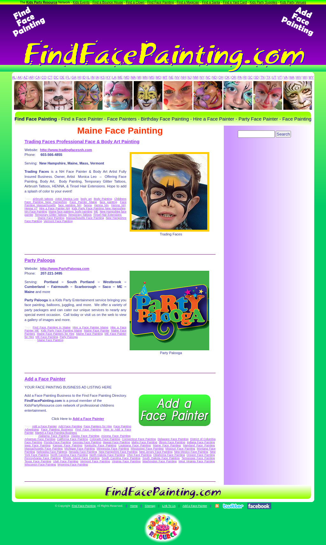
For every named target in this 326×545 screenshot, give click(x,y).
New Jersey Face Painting (156, 451)
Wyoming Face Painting (73, 464)
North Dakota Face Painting (107, 455)
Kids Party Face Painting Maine (61, 330)
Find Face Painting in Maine (52, 327)
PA (240, 77)
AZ (26, 77)
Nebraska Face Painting (52, 451)
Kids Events (81, 2)
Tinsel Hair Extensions (107, 214)
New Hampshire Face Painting (118, 451)
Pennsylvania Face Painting (43, 458)
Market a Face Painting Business (56, 432)
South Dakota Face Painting (161, 458)
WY (311, 77)
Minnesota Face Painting (113, 448)
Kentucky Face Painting (100, 445)
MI (139, 77)
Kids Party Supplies (263, 2)
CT (50, 77)
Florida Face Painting (57, 442)
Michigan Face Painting (79, 448)
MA (133, 77)
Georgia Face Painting (87, 442)
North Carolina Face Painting (69, 455)
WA (291, 77)
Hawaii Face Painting (116, 442)
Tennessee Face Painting (198, 458)
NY (202, 77)
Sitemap (150, 505)
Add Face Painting (70, 426)
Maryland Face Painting (199, 445)
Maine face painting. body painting (70, 211)
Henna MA (101, 205)
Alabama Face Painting (53, 435)
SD (256, 77)
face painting (108, 202)
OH (220, 77)
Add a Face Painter (45, 378)
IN (92, 77)
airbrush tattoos (43, 198)
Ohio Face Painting (139, 455)
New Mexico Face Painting (191, 451)
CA (37, 77)
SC (250, 77)
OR (233, 77)
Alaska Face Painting (85, 435)
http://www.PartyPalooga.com (64, 268)
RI (244, 77)
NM (195, 77)
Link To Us (168, 505)
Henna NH (118, 205)
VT (280, 77)
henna (88, 205)
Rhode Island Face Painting (81, 458)
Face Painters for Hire (98, 426)
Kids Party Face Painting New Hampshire (98, 208)
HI (79, 77)
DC (56, 77)
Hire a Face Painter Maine (90, 327)
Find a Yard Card (235, 2)
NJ (189, 77)
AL (14, 77)
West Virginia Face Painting (197, 461)
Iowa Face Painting (37, 445)
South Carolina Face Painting (121, 458)
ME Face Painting (47, 337)
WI (305, 77)
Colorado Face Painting (105, 439)
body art (86, 198)
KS (103, 77)
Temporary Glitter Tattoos (51, 214)
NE (171, 77)
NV (177, 77)
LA (114, 77)
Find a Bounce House (107, 2)
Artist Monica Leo (66, 198)
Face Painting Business (57, 429)
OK (227, 77)
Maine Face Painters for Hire (55, 333)
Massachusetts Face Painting (85, 218)
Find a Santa (211, 2)
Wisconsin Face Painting (40, 464)
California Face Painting (72, 439)
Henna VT (31, 208)
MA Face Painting (36, 211)
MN (145, 77)
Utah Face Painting (65, 461)
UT (274, 77)
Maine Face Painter (96, 330)
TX (268, 77)
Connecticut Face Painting (139, 439)
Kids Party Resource (42, 2)
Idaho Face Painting (144, 442)
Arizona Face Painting (116, 435)
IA (97, 77)
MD (127, 77)
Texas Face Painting (38, 461)
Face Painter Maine (83, 202)
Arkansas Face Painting (40, 439)
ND (214, 77)
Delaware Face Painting (173, 439)
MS (151, 77)
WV (298, 77)
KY (108, 77)
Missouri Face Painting (180, 448)
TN (262, 77)
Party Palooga (40, 260)
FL (68, 77)
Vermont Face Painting (58, 221)
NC (208, 77)
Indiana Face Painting (201, 442)
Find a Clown (135, 2)
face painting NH (69, 205)
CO (43, 77)
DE (62, 77)
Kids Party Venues (293, 2)
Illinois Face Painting (172, 442)
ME (120, 77)
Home (134, 505)
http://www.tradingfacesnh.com (66, 150)
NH (183, 77)
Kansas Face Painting (67, 445)
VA (286, 77)
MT (165, 77)
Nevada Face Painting (83, 451)
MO (158, 77)
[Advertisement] (163, 21)
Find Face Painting (160, 2)
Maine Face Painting (51, 218)
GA (74, 77)
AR (31, 77)
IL (88, 77)
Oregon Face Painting (201, 455)
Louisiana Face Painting (134, 445)
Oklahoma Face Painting (169, 455)
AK (20, 77)
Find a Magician (188, 2)
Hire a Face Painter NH (54, 208)
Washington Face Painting (159, 461)
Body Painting (103, 198)
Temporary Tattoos (80, 214)
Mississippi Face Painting (147, 448)
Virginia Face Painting (126, 461)
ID (84, 77)
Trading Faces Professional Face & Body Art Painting (82, 141)
